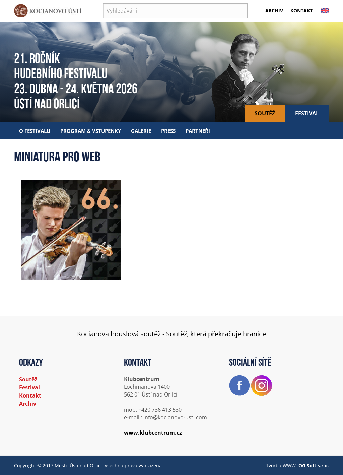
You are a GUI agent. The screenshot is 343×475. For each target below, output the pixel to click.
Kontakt (301, 10)
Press (168, 130)
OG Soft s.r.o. (313, 465)
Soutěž (265, 113)
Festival (307, 113)
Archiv (274, 10)
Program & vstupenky (90, 130)
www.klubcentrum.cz (153, 432)
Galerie (141, 130)
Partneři (198, 130)
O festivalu (34, 130)
